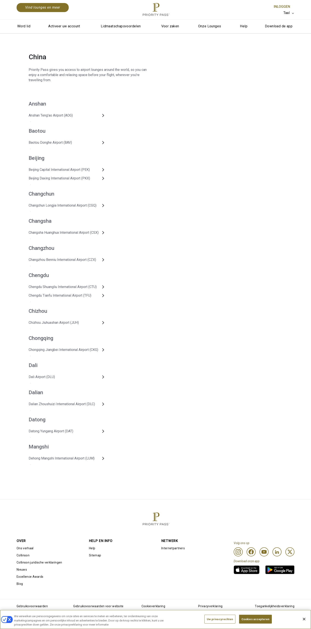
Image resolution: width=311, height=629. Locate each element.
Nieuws (22, 569)
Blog (20, 583)
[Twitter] (289, 551)
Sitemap (95, 555)
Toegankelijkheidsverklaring (274, 606)
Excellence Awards (30, 576)
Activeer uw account (64, 26)
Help (243, 26)
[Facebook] (251, 551)
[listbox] (288, 13)
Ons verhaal (25, 548)
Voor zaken (170, 26)
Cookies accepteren (255, 621)
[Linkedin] (276, 551)
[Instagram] (238, 551)
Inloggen (282, 7)
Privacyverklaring (210, 606)
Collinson (23, 555)
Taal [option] (286, 13)
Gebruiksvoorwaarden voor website (98, 606)
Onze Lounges (209, 26)
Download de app (278, 26)
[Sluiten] (304, 621)
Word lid (23, 26)
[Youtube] (264, 551)
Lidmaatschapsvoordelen (121, 26)
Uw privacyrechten (220, 621)
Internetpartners (173, 548)
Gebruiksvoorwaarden (32, 606)
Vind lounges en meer (42, 7)
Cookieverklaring (153, 606)
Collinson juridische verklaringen (39, 562)
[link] (247, 569)
